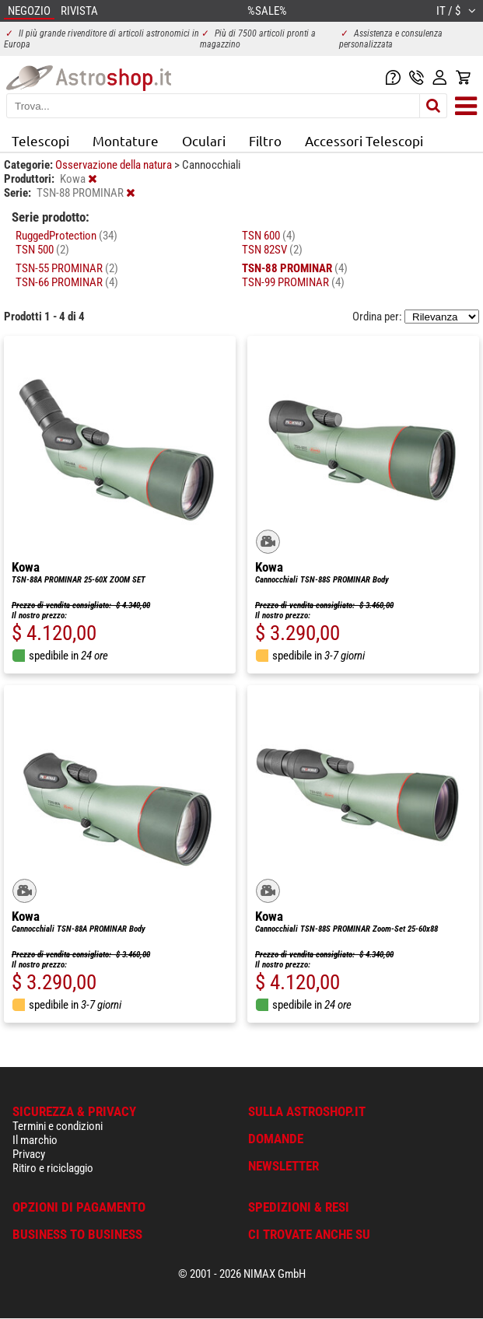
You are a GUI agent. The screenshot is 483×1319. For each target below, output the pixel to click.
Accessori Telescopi (364, 140)
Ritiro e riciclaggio (52, 1168)
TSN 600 (269, 236)
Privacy (28, 1154)
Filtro (265, 140)
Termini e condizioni (57, 1126)
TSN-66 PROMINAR (67, 282)
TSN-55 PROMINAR (67, 268)
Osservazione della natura (114, 165)
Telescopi (40, 140)
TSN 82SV (272, 250)
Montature (126, 140)
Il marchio (35, 1140)
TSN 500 (42, 250)
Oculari (204, 140)
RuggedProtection (66, 236)
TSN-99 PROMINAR (293, 282)
